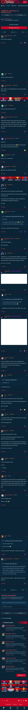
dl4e (5, 475)
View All (21, 675)
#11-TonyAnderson (8, 558)
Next (23, 32)
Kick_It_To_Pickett (8, 117)
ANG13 (6, 357)
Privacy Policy (8, 704)
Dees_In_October (8, 494)
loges (5, 73)
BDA (5, 184)
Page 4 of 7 (14, 32)
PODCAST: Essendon (11, 658)
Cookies (20, 704)
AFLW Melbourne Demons (12, 20)
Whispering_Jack (7, 18)
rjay (5, 375)
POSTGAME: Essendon (11, 650)
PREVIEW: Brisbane (10, 626)
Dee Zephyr (7, 166)
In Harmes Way (8, 85)
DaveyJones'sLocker (9, 138)
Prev (5, 32)
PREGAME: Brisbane (11, 634)
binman (6, 430)
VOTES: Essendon (10, 666)
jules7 (5, 105)
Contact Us (15, 704)
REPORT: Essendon (10, 642)
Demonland (7, 271)
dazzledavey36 (8, 35)
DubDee (6, 414)
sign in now (7, 598)
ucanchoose (7, 154)
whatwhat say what (9, 238)
